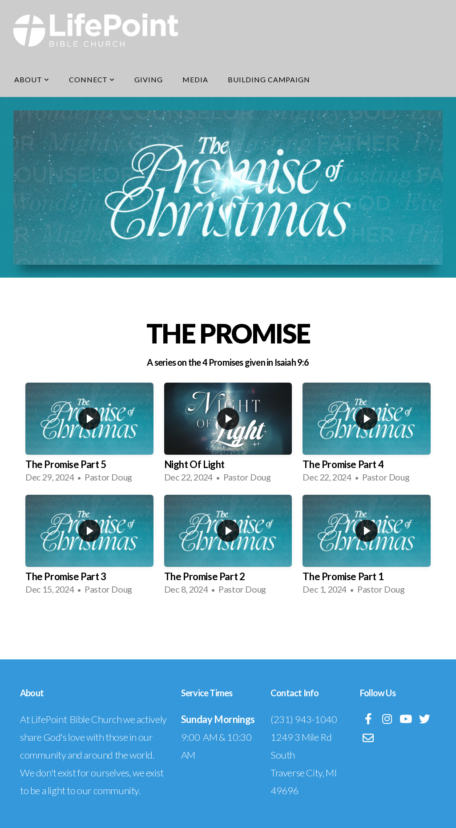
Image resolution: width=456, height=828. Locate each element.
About (31, 79)
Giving (148, 79)
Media (195, 79)
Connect (92, 79)
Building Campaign (269, 79)
